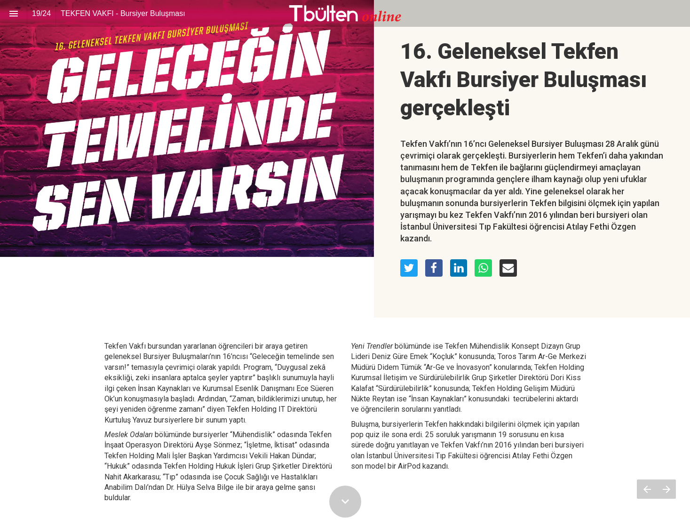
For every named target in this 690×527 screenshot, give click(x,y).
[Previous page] (647, 489)
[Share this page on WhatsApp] (483, 268)
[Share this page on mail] (508, 268)
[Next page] (666, 489)
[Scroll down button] (345, 502)
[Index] (13, 13)
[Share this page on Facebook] (434, 268)
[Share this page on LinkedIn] (459, 268)
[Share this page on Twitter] (409, 268)
